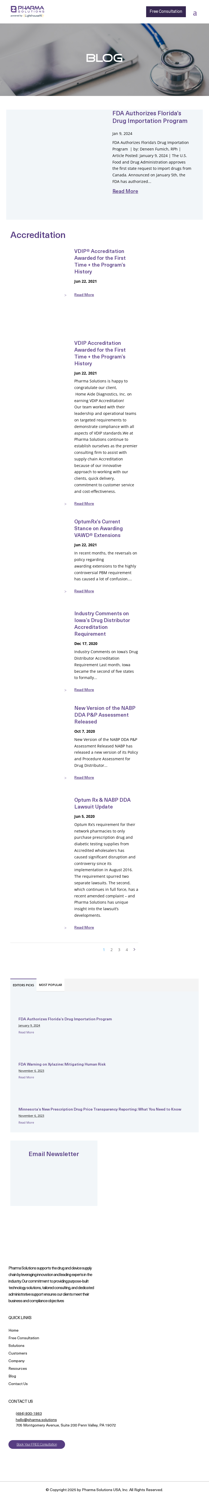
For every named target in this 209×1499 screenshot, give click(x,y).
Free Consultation (164, 12)
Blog (12, 1377)
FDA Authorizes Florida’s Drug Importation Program (65, 1019)
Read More (26, 1032)
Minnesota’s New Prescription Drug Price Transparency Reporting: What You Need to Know (100, 1110)
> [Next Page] (134, 949)
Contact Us (18, 1384)
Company (16, 1361)
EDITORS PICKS (23, 985)
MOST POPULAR (50, 985)
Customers (17, 1354)
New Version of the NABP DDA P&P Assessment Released (105, 715)
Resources (17, 1369)
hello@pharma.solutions (36, 1420)
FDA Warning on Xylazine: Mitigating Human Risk (62, 1065)
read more (125, 191)
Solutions (16, 1346)
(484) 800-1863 (29, 1414)
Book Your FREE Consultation (37, 1444)
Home (13, 1331)
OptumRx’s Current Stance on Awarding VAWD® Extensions (98, 529)
